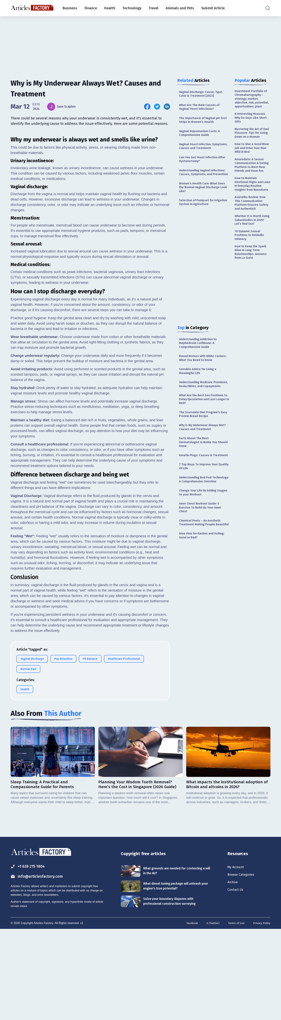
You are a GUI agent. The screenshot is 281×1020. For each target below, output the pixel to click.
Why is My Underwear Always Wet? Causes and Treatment (200, 447)
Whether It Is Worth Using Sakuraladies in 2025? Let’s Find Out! (250, 246)
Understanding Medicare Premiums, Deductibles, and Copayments (199, 400)
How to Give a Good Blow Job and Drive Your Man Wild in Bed (252, 160)
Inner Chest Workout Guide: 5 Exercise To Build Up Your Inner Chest (202, 540)
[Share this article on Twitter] (157, 106)
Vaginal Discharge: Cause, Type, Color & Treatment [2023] (202, 94)
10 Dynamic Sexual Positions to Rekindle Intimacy (250, 262)
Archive (233, 972)
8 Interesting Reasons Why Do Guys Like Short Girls (252, 124)
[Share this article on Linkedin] (167, 106)
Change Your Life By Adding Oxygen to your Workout (199, 524)
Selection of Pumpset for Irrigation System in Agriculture (202, 212)
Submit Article (213, 8)
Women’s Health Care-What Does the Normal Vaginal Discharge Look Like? (203, 197)
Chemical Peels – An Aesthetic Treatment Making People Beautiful (201, 558)
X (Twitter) (211, 1013)
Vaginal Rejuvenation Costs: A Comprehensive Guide (200, 135)
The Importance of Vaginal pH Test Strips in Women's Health (201, 122)
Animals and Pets (180, 8)
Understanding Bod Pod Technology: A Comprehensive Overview (201, 508)
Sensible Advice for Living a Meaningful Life (199, 384)
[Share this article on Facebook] (147, 106)
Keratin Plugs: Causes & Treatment (196, 479)
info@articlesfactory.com (39, 966)
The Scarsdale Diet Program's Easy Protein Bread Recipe (200, 433)
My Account (236, 957)
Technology (131, 8)
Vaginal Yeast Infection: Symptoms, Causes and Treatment (204, 149)
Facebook (189, 1013)
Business (70, 8)
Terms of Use (235, 1013)
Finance (90, 8)
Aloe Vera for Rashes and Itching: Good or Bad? (203, 574)
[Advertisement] (140, 44)
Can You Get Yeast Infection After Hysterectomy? (203, 163)
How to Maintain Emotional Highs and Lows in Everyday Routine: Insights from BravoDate (251, 205)
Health (109, 8)
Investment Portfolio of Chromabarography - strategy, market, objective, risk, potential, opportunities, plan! (252, 101)
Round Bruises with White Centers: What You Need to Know (203, 370)
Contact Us (236, 980)
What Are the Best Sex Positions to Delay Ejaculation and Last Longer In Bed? (202, 417)
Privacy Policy (261, 1013)
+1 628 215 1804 (29, 956)
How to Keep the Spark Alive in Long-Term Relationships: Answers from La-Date (251, 280)
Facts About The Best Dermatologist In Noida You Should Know (199, 463)
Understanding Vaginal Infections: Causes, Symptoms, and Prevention (204, 179)
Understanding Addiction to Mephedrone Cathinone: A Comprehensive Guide (199, 354)
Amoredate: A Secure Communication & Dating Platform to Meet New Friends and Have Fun (252, 180)
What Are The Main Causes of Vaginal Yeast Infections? (200, 108)
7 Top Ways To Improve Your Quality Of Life (199, 492)
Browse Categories (242, 965)
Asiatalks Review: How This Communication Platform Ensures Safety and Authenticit (252, 228)
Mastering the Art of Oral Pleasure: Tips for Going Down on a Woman (251, 142)
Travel (153, 8)
